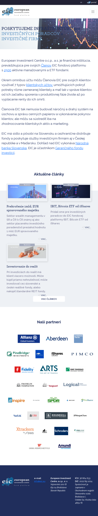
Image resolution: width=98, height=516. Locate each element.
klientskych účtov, (39, 85)
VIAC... (44, 239)
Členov (46, 65)
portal (91, 2)
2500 (7, 70)
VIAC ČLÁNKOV (49, 299)
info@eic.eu (39, 481)
